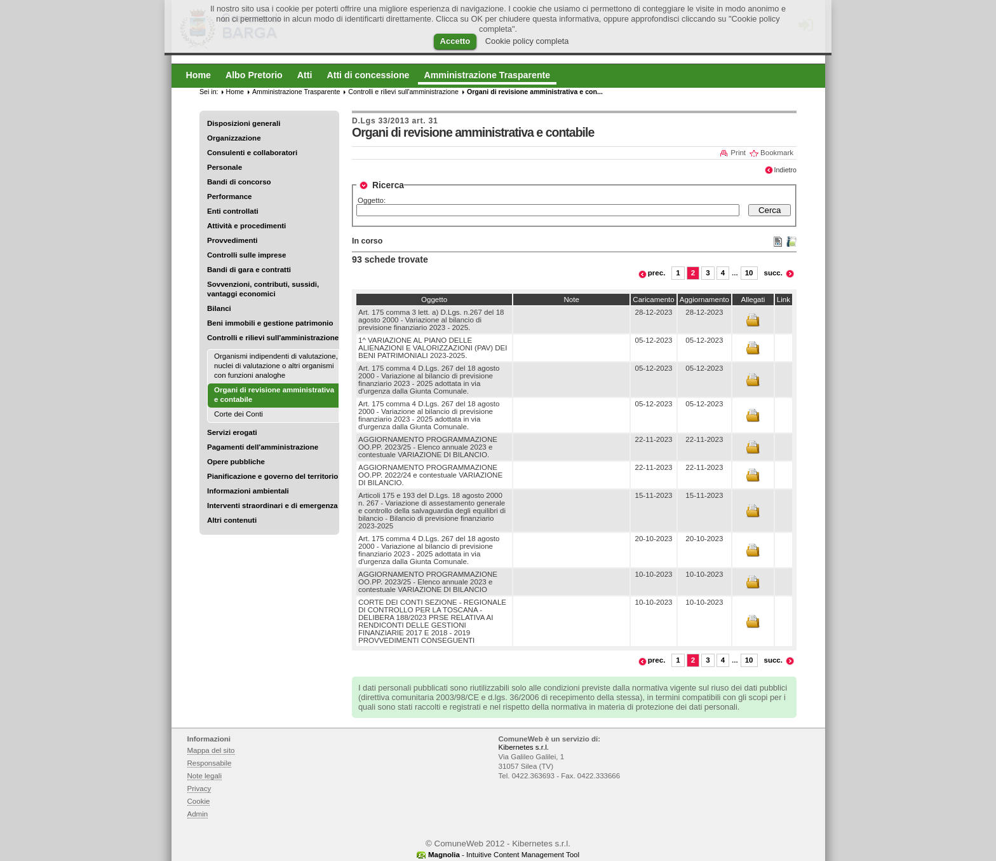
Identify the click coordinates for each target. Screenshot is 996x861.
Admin (197, 814)
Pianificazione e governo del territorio (272, 476)
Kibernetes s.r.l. (524, 747)
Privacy (199, 788)
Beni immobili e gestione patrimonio (270, 323)
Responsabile (209, 763)
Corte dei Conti (238, 414)
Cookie (198, 801)
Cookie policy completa (527, 41)
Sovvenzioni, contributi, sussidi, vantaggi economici (263, 289)
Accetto (455, 41)
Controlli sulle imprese (246, 255)
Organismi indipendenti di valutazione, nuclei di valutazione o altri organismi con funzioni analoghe (276, 365)
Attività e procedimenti (246, 226)
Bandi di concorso (239, 182)
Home (235, 91)
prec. (657, 273)
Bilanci (219, 308)
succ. (773, 273)
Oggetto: (372, 200)
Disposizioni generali (243, 123)
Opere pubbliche (236, 461)
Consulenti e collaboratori (252, 152)
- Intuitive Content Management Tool (503, 854)
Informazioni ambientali (248, 491)
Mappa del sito (211, 750)
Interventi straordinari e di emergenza (272, 505)
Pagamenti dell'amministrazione (262, 447)
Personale (224, 167)
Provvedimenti (232, 240)
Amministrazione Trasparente (296, 91)
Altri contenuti (232, 520)
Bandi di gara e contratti (249, 269)
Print (738, 152)
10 (749, 273)
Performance (229, 196)
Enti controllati (233, 211)
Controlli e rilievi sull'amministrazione (273, 337)
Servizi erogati (232, 432)
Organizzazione (234, 138)
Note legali (204, 776)
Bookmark (776, 152)
